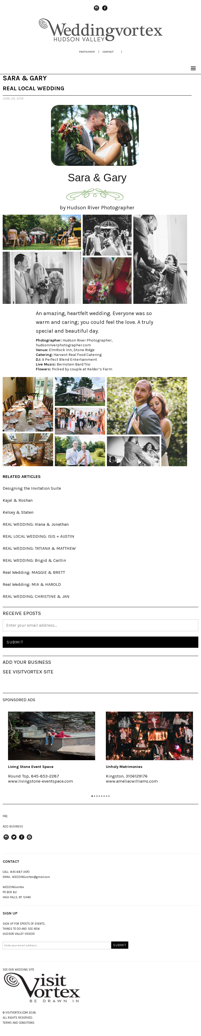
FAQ (5, 816)
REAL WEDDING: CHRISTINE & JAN (36, 596)
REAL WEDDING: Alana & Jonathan (36, 524)
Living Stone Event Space (30, 766)
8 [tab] (109, 796)
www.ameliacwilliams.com (132, 781)
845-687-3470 (20, 872)
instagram (96, 10)
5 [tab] (101, 796)
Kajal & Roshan (18, 500)
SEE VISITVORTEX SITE (28, 672)
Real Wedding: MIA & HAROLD (32, 584)
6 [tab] (104, 796)
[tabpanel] (51, 751)
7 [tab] (106, 796)
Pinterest (29, 839)
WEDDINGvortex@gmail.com (31, 877)
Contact (108, 51)
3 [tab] (97, 796)
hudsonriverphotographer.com (63, 345)
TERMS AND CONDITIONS (18, 1023)
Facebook (104, 10)
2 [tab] (94, 796)
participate (87, 51)
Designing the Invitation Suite (32, 488)
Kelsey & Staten (18, 512)
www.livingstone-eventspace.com (40, 781)
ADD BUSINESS (13, 826)
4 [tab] (99, 796)
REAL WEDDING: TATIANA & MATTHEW (39, 548)
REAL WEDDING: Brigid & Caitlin (34, 560)
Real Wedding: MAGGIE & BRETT (34, 572)
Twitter (14, 839)
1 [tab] (92, 796)
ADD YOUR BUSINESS (27, 662)
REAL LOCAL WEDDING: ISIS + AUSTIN (38, 536)
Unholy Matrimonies (124, 766)
